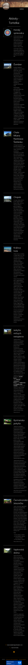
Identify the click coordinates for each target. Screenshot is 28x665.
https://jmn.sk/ (17, 412)
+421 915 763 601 (14, 647)
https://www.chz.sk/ (18, 541)
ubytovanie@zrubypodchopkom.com (2, 1)
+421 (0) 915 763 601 (4, 1)
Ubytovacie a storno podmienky (12, 659)
